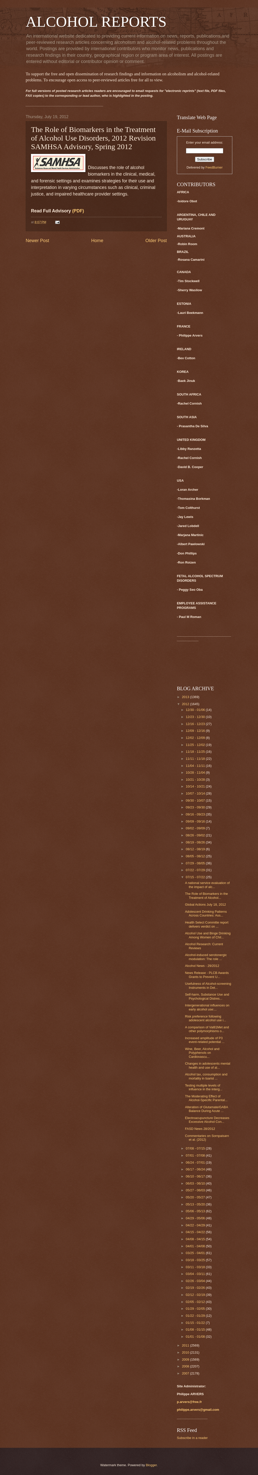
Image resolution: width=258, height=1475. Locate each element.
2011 (186, 1345)
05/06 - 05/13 (196, 1211)
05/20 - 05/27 (196, 1197)
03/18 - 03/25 (196, 1260)
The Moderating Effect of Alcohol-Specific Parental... (206, 1098)
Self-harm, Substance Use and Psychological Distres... (207, 996)
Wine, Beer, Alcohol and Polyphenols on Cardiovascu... (202, 1053)
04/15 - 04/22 (196, 1232)
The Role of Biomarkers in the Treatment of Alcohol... (206, 895)
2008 (186, 1366)
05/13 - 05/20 (196, 1204)
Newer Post (37, 240)
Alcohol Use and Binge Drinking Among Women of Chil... (208, 935)
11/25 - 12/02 (196, 745)
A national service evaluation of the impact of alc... (207, 885)
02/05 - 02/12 (196, 1302)
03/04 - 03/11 (196, 1274)
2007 (186, 1373)
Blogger (151, 1465)
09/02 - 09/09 (196, 828)
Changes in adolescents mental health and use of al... (207, 1065)
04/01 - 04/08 (196, 1246)
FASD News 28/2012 (200, 1129)
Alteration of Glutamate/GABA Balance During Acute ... (206, 1109)
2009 (186, 1359)
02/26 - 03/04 (196, 1281)
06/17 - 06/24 (196, 1169)
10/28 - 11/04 (196, 772)
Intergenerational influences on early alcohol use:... (207, 1007)
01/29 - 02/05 (196, 1308)
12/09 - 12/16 (196, 731)
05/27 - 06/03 (196, 1190)
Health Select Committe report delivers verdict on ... (206, 924)
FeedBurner (214, 167)
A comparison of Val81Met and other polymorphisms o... (207, 1029)
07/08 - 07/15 (196, 1148)
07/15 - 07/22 (196, 877)
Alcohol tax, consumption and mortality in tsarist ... (206, 1076)
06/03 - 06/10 (196, 1183)
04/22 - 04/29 (196, 1225)
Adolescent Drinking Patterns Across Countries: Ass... (206, 913)
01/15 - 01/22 (196, 1323)
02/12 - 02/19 (196, 1295)
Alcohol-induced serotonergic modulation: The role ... (206, 957)
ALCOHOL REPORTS (96, 21)
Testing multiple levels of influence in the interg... (203, 1087)
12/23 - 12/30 (196, 717)
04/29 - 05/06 (196, 1218)
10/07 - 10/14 (196, 793)
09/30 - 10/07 (196, 800)
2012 (186, 704)
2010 (186, 1352)
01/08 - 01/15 (196, 1329)
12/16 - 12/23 (196, 724)
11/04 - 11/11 (196, 766)
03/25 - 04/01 (196, 1253)
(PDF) (78, 210)
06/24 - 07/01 (196, 1162)
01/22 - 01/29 (196, 1316)
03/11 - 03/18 (196, 1267)
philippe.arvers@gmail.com (198, 1410)
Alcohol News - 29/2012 (202, 966)
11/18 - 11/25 (196, 751)
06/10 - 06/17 (196, 1176)
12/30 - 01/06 (196, 710)
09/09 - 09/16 (196, 821)
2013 (186, 697)
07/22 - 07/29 (196, 870)
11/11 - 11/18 (196, 759)
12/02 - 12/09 (196, 738)
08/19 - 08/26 (196, 842)
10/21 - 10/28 (196, 779)
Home (97, 240)
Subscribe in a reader (192, 1438)
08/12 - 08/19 (196, 849)
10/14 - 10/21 (196, 786)
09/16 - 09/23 (196, 814)
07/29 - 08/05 (196, 863)
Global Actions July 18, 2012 (205, 904)
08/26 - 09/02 (196, 835)
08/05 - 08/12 (196, 856)
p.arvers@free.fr (189, 1402)
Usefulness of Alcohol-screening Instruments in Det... (208, 985)
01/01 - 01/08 (196, 1336)
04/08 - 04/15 (196, 1239)
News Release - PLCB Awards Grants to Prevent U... (207, 974)
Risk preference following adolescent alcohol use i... (205, 1018)
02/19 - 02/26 (196, 1288)
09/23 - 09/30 (196, 807)
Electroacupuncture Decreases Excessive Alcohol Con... (207, 1120)
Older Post (156, 240)
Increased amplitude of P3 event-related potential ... (204, 1040)
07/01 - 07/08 (196, 1155)
